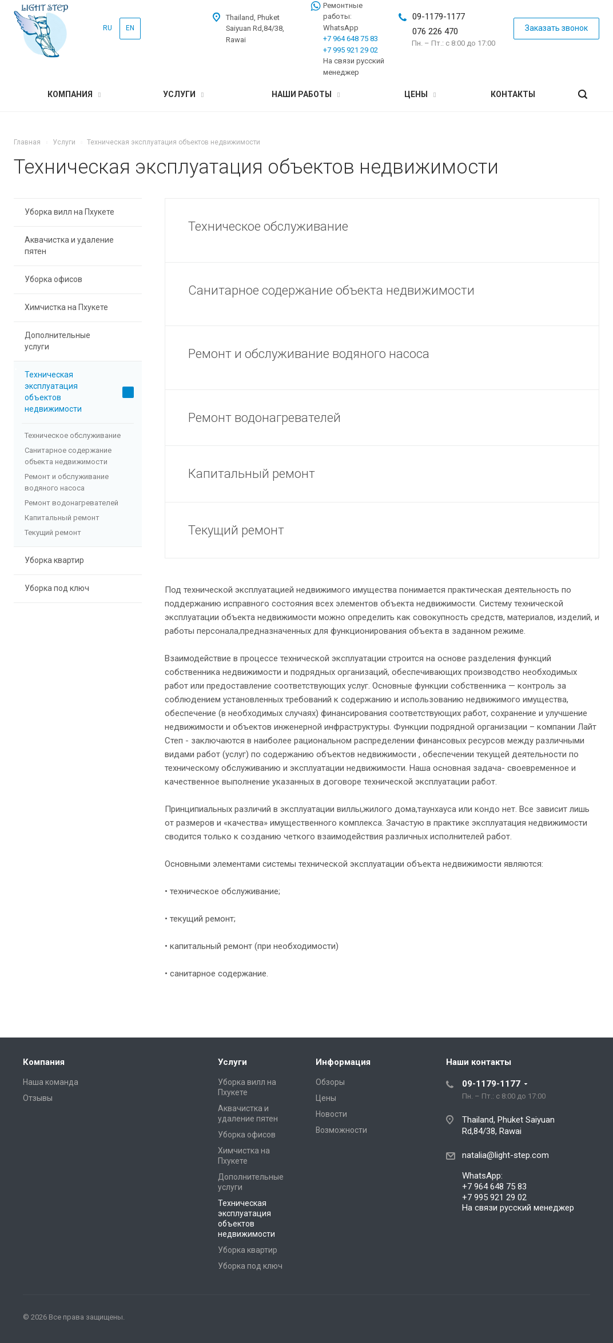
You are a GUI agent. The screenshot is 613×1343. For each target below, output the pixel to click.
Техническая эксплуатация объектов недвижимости (79, 391)
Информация (343, 1062)
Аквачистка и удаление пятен (79, 245)
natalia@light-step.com (505, 1155)
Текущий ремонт (53, 532)
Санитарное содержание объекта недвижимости (68, 456)
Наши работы (306, 94)
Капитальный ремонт (62, 517)
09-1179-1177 (438, 16)
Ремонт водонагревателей (71, 502)
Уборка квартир (79, 560)
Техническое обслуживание (73, 435)
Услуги (183, 94)
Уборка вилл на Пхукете (79, 212)
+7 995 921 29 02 (350, 50)
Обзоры (330, 1082)
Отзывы (38, 1098)
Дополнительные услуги (79, 341)
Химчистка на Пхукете (79, 307)
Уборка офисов (53, 279)
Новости (331, 1114)
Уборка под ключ (57, 588)
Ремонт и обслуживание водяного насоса (67, 482)
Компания (74, 94)
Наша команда (50, 1082)
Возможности (341, 1130)
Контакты (513, 94)
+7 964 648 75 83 (350, 38)
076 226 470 (435, 31)
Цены (420, 94)
